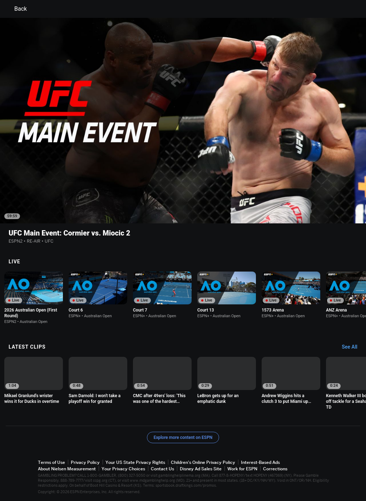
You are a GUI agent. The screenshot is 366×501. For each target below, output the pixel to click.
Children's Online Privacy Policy (203, 462)
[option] (33, 298)
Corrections (275, 468)
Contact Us (162, 468)
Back (16, 9)
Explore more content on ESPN (183, 437)
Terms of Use (51, 462)
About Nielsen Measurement (67, 468)
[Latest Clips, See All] (353, 347)
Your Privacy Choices (123, 468)
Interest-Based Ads (260, 462)
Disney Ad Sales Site (201, 468)
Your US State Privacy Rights (135, 462)
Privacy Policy (85, 462)
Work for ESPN (242, 468)
